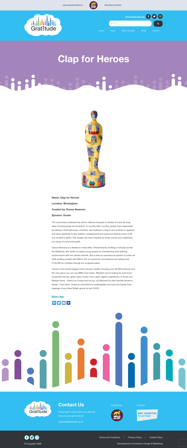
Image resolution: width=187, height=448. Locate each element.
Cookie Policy (156, 437)
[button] (158, 24)
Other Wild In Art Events (112, 5)
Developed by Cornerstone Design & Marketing (140, 443)
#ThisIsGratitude (135, 16)
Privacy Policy (135, 437)
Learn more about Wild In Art (73, 5)
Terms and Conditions (109, 437)
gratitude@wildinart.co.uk (70, 421)
